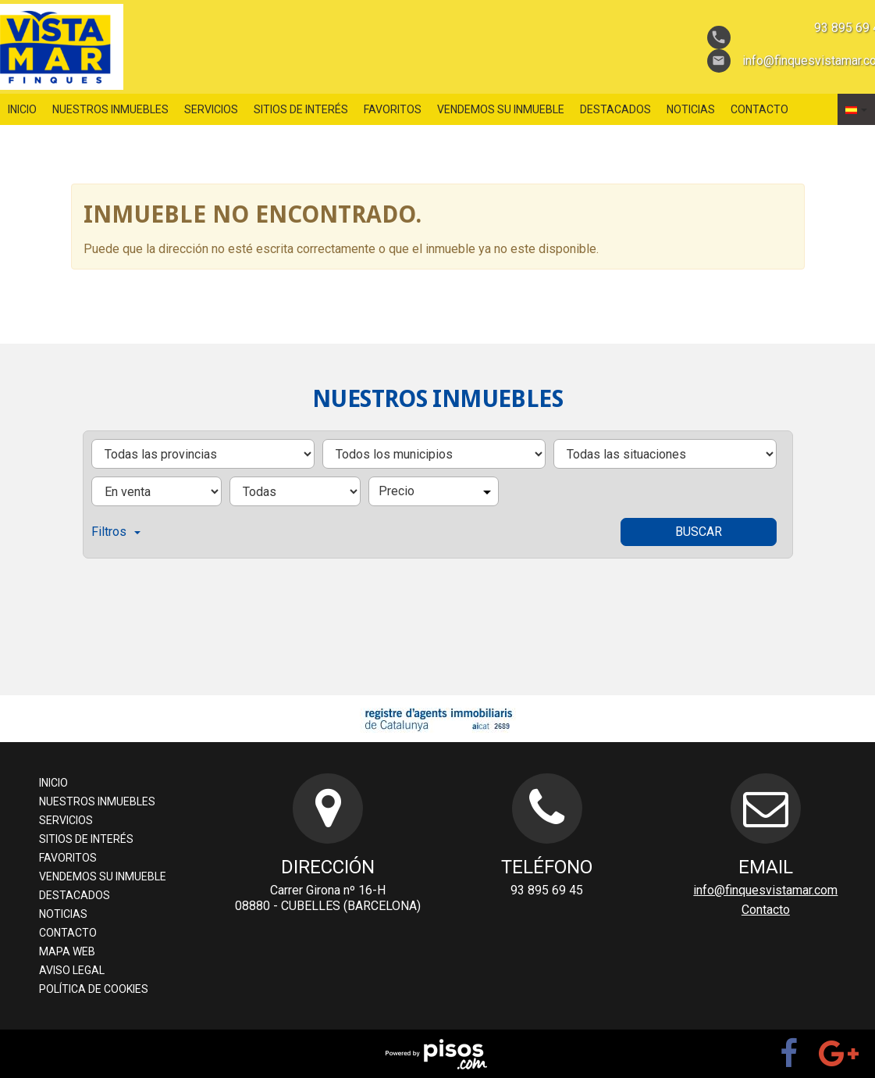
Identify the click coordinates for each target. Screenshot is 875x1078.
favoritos (392, 109)
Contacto (759, 109)
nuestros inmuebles (110, 109)
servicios (211, 109)
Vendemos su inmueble (500, 109)
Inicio (22, 109)
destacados (615, 109)
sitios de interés (301, 109)
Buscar (698, 531)
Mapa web (67, 951)
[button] (856, 109)
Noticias (691, 109)
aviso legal (72, 970)
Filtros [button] (115, 531)
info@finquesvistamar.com (765, 890)
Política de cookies (93, 989)
